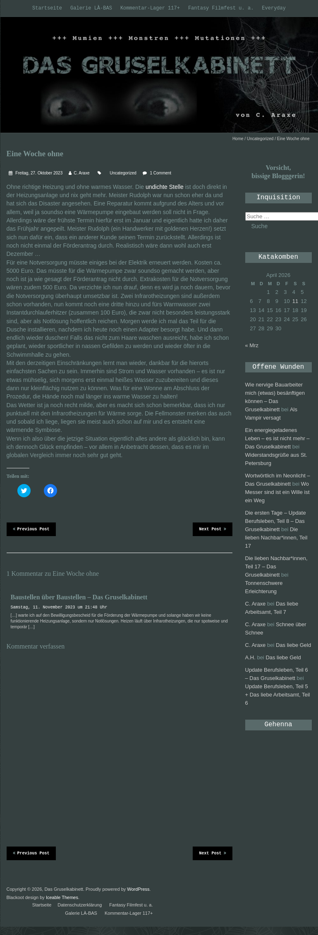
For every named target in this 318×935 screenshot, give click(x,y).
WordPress (138, 889)
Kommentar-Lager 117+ (150, 8)
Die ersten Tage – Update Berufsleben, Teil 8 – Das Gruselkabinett (275, 521)
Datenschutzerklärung (79, 904)
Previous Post (31, 529)
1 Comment (160, 173)
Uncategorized (260, 138)
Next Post (212, 529)
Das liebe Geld (293, 645)
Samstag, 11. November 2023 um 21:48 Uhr (59, 607)
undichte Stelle (165, 187)
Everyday (274, 8)
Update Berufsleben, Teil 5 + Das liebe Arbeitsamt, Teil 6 (277, 694)
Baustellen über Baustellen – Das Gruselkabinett (79, 597)
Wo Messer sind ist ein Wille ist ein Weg (277, 492)
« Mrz (252, 345)
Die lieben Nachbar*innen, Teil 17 (276, 537)
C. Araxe (81, 173)
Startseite (47, 8)
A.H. (250, 657)
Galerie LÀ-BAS (91, 8)
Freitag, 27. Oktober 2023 (38, 173)
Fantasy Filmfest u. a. (220, 8)
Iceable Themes (62, 897)
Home (238, 138)
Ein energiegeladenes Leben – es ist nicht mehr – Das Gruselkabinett (277, 438)
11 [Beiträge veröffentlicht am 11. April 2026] (295, 301)
